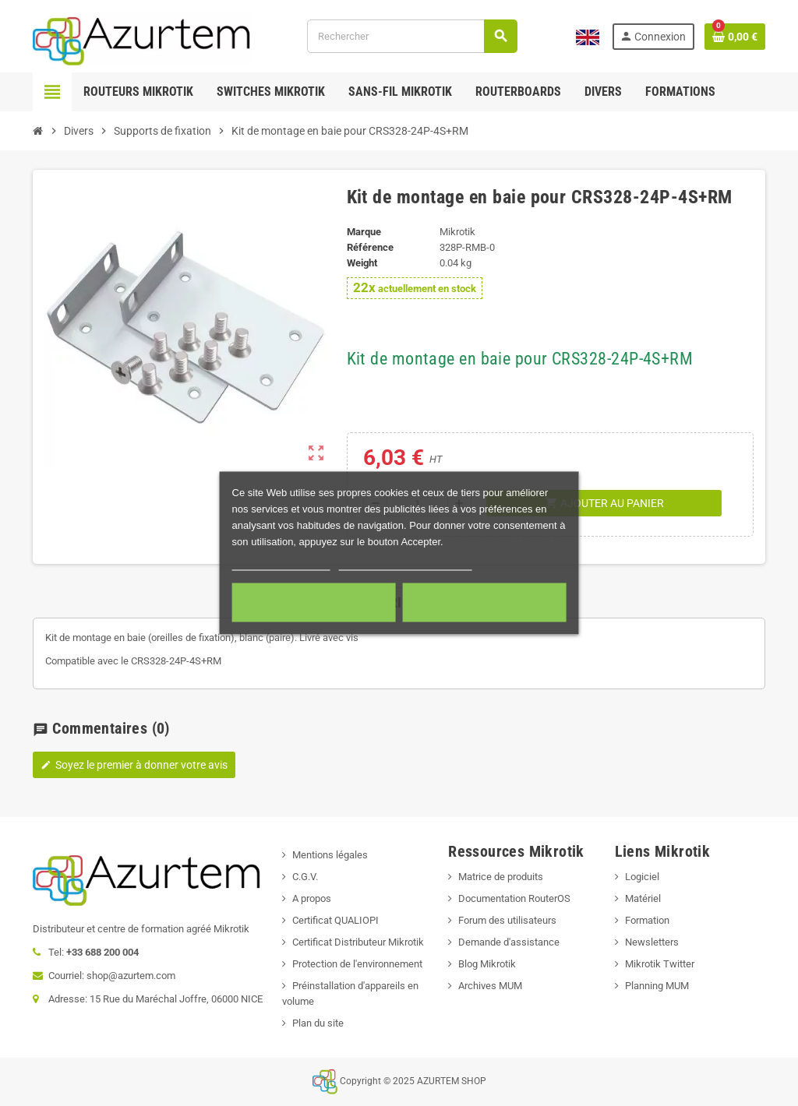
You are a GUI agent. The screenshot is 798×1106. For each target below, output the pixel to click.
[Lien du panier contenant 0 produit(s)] (734, 36)
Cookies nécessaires (314, 603)
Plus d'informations (281, 563)
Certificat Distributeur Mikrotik (358, 942)
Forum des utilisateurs (507, 920)
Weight (362, 263)
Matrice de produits (500, 876)
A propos (311, 898)
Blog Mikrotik (487, 964)
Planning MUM (657, 986)
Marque (364, 232)
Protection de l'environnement (357, 964)
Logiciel (642, 876)
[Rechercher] (412, 36)
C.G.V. (305, 876)
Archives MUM (490, 986)
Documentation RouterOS (514, 898)
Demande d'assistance (509, 942)
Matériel (643, 898)
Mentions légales (330, 855)
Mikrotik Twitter (659, 964)
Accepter (484, 603)
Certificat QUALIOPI (335, 920)
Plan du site (318, 1023)
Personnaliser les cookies (405, 563)
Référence (370, 247)
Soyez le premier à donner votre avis (134, 765)
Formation (647, 920)
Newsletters (652, 942)
